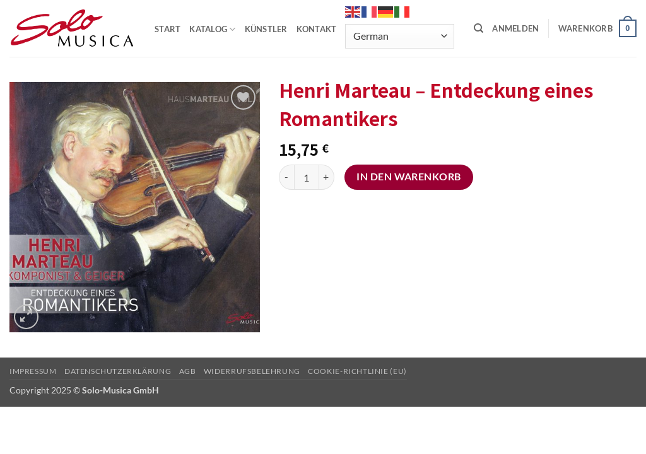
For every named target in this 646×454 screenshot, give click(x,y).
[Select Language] (399, 36)
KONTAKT (317, 29)
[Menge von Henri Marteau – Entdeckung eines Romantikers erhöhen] (326, 177)
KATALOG (212, 29)
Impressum (33, 371)
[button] (515, 28)
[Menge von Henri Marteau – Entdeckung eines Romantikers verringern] (286, 177)
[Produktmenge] (306, 177)
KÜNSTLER (266, 29)
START (167, 29)
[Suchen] (478, 28)
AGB (187, 371)
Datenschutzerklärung (117, 371)
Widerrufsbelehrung (252, 371)
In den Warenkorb (408, 176)
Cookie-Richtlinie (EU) (357, 371)
